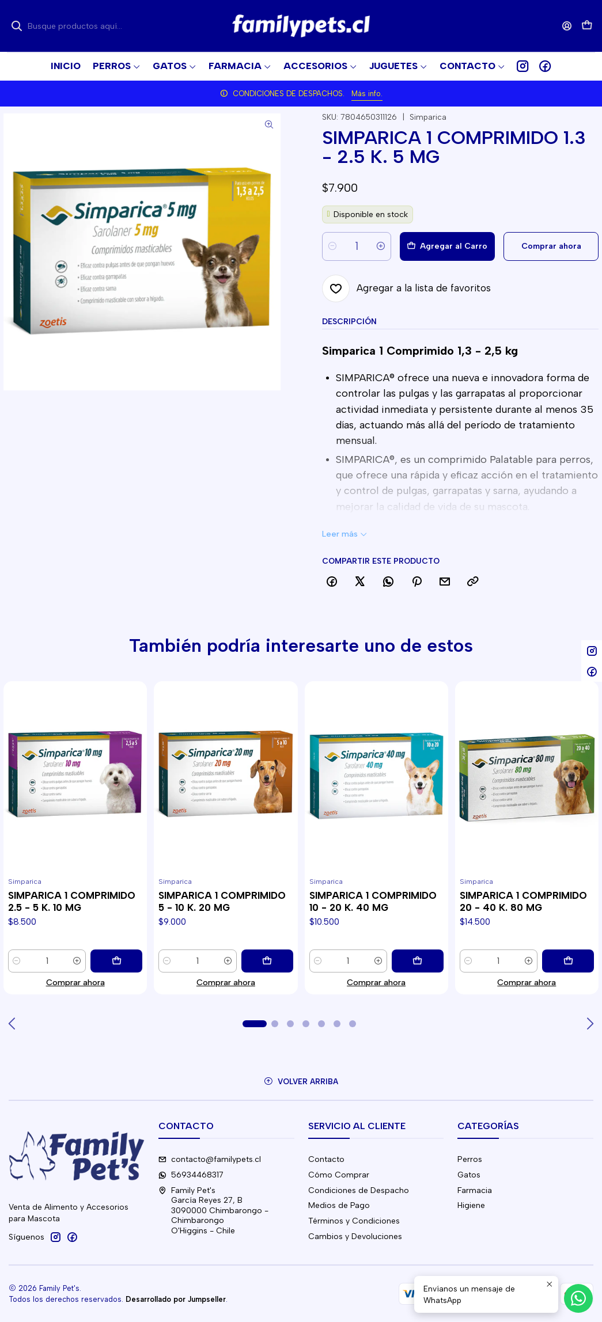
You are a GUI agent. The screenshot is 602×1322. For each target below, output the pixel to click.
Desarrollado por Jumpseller (176, 1299)
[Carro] (587, 26)
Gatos (468, 1175)
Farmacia (474, 1190)
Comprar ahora (75, 982)
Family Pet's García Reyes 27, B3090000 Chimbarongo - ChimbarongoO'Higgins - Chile (213, 1211)
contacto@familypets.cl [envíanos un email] (209, 1159)
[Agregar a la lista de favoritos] (406, 288)
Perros (469, 1159)
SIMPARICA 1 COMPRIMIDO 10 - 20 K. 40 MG (373, 901)
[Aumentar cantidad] (381, 246)
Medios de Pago (339, 1205)
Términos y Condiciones (354, 1221)
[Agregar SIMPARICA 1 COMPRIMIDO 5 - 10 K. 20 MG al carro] (267, 960)
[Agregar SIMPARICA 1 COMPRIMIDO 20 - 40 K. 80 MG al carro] (568, 960)
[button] (472, 66)
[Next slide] (590, 1024)
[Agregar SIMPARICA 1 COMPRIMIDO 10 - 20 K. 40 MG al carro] (418, 960)
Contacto (326, 1159)
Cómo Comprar (338, 1175)
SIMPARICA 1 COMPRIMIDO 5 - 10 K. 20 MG (222, 901)
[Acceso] (567, 26)
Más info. (367, 93)
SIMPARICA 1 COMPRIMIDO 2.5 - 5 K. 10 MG (71, 901)
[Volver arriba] (301, 1081)
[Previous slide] (12, 1024)
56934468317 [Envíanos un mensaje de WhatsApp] (191, 1175)
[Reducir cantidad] (332, 246)
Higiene (471, 1205)
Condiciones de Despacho (358, 1190)
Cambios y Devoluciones (355, 1236)
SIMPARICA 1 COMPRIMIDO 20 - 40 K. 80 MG (523, 901)
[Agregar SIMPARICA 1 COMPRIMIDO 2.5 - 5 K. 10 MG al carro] (116, 960)
